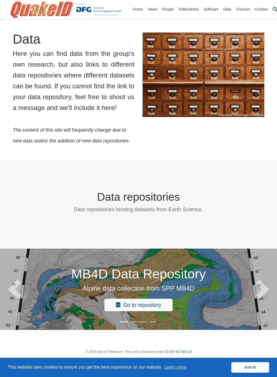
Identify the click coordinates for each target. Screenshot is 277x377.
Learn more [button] (175, 367)
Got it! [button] (250, 367)
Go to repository (138, 305)
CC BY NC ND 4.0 (178, 352)
